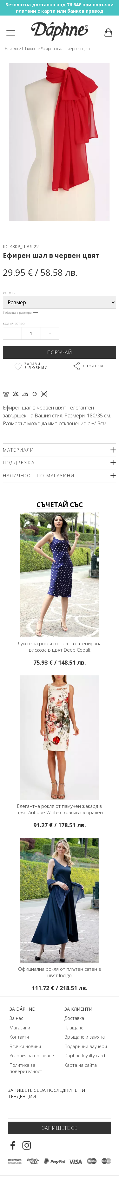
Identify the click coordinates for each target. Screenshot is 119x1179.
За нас (16, 1018)
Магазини (20, 1028)
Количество (14, 324)
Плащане (73, 1028)
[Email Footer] (59, 1112)
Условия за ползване (32, 1056)
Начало (11, 48)
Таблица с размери (20, 313)
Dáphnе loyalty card (84, 1056)
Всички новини (25, 1046)
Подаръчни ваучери (85, 1046)
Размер (9, 293)
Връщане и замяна (84, 1037)
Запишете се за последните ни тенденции (46, 1093)
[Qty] (31, 333)
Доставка (74, 1018)
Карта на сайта (80, 1065)
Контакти (19, 1037)
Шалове (29, 48)
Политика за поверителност (26, 1068)
